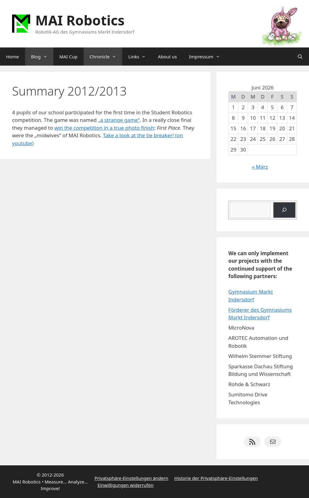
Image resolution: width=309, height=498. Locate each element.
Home (12, 57)
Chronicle (106, 56)
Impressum (207, 56)
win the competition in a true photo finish (104, 127)
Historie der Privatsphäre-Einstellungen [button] (216, 478)
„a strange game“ (119, 119)
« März (260, 166)
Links (140, 56)
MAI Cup (68, 57)
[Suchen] (284, 210)
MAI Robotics (80, 20)
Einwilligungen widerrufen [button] (125, 485)
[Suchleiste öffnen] (300, 56)
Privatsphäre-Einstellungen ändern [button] (131, 478)
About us (167, 57)
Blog (42, 56)
